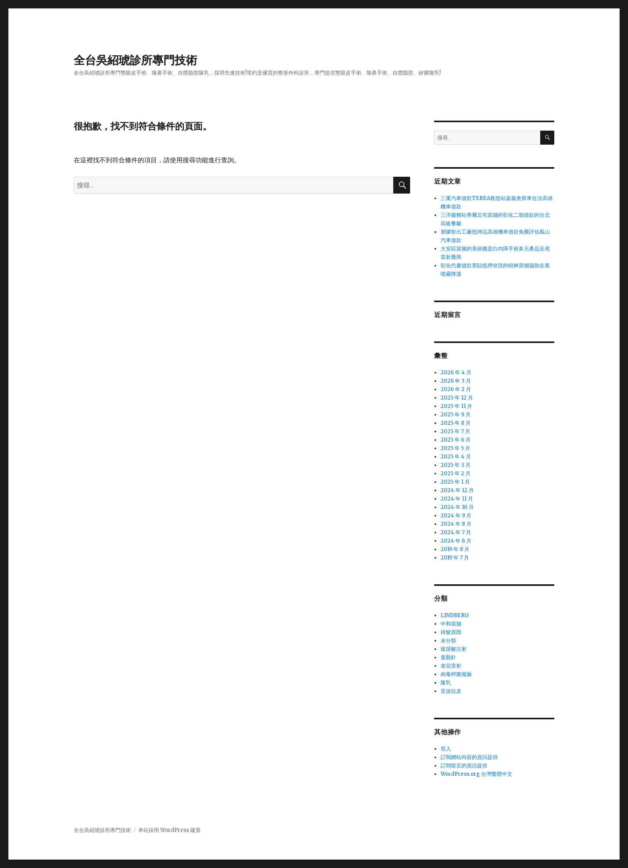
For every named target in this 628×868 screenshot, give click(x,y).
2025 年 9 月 (456, 414)
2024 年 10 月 (457, 507)
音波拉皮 (451, 691)
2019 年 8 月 (455, 549)
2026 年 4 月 (456, 372)
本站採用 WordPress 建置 (169, 830)
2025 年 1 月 (455, 481)
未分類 (448, 640)
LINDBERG (455, 615)
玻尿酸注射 (454, 649)
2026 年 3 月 (456, 380)
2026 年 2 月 (456, 389)
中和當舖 (451, 623)
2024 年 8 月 (456, 524)
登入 (446, 748)
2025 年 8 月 (456, 423)
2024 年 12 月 (457, 490)
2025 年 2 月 (456, 473)
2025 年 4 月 (456, 456)
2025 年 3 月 (456, 465)
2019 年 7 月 (455, 557)
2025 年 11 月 (456, 406)
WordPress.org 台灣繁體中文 (476, 774)
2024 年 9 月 (456, 515)
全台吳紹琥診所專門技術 (135, 60)
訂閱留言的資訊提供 (464, 765)
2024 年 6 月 (456, 540)
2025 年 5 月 (455, 448)
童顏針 (448, 657)
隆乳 (446, 682)
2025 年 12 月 (457, 397)
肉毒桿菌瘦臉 (456, 674)
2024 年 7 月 (456, 532)
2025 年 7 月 (455, 431)
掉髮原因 (451, 632)
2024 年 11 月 (457, 498)
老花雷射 (451, 665)
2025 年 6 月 (456, 439)
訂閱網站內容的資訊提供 (469, 757)
